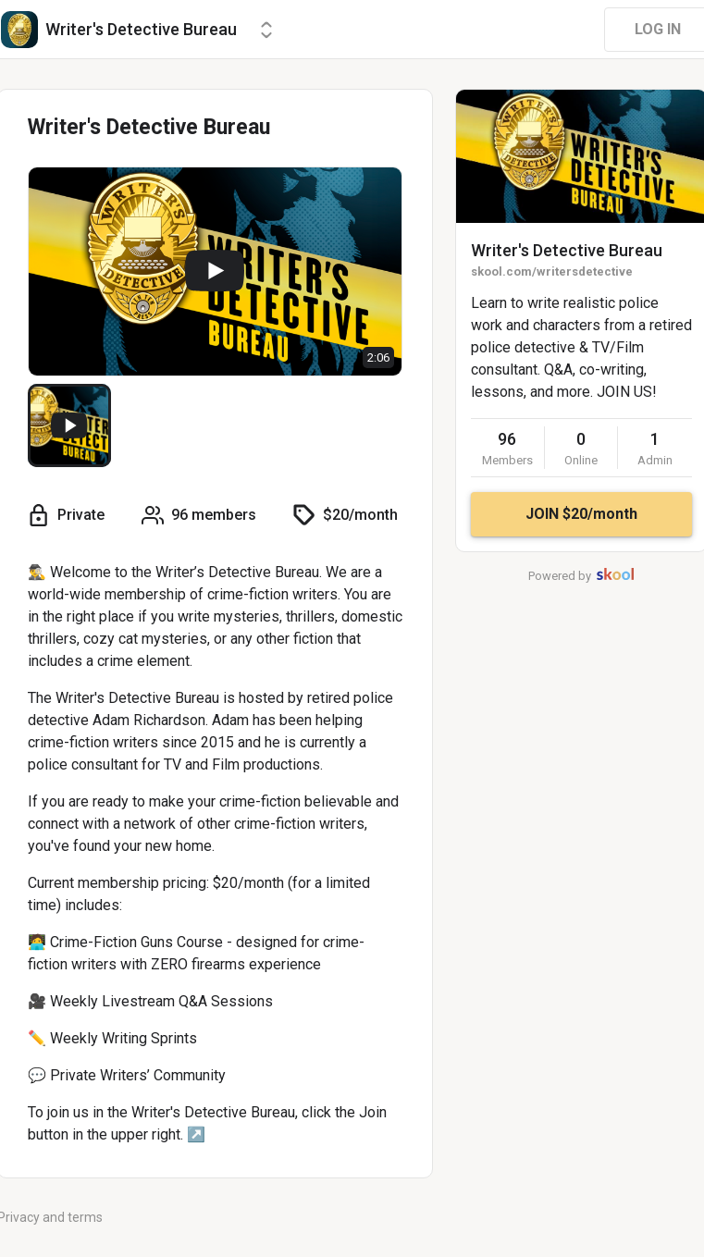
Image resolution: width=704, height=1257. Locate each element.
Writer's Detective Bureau (566, 250)
